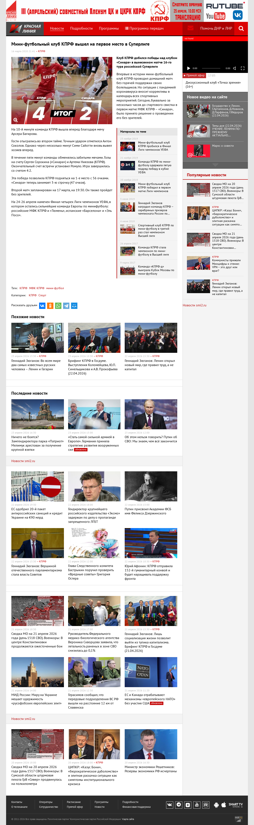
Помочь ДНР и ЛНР (216, 28)
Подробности (81, 28)
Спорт (42, 295)
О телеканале (19, 807)
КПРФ (23, 288)
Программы (109, 28)
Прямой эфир (75, 807)
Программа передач (144, 28)
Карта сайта (128, 819)
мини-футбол (54, 288)
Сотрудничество (48, 807)
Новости (57, 28)
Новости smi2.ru (23, 461)
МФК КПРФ (36, 288)
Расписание (74, 802)
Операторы (46, 802)
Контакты (16, 802)
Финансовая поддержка (136, 807)
